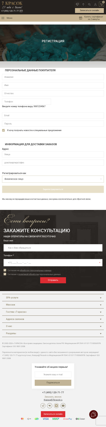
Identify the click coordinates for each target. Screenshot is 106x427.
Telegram (42, 405)
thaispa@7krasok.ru (53, 400)
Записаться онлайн (89, 10)
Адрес (5, 149)
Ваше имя (8, 240)
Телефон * (9, 255)
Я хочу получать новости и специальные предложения (31, 130)
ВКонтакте (49, 405)
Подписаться (53, 382)
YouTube (63, 405)
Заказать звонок (53, 397)
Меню (9, 18)
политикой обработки (28, 274)
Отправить (53, 280)
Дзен (56, 405)
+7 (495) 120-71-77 (10, 11)
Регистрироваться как (14, 173)
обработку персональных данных (35, 270)
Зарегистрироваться (53, 189)
